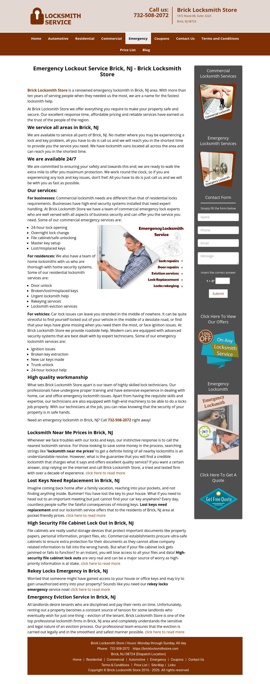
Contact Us (185, 38)
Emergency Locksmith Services (218, 140)
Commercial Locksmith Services (218, 73)
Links (172, 665)
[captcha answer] (222, 280)
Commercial (111, 38)
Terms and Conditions (220, 38)
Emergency (138, 38)
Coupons (161, 38)
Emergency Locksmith (218, 386)
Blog (146, 50)
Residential (84, 38)
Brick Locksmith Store (47, 90)
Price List (128, 50)
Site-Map (157, 665)
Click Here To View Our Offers (218, 319)
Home (36, 38)
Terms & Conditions (115, 665)
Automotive (58, 38)
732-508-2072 (151, 15)
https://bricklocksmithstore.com (155, 648)
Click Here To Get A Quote (218, 477)
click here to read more (105, 472)
